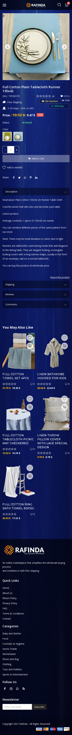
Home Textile (9, 648)
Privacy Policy (9, 603)
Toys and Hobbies (12, 669)
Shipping (36, 285)
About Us (7, 593)
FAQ (4, 608)
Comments (36, 305)
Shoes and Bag (10, 659)
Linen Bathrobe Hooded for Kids (51, 376)
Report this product (60, 277)
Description (36, 192)
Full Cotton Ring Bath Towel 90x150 (18, 506)
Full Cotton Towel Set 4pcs (15, 376)
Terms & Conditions (13, 613)
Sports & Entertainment (15, 674)
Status (5, 122)
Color (5, 129)
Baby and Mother (11, 633)
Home (5, 587)
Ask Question (50, 101)
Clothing (6, 664)
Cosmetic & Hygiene (13, 643)
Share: (5, 177)
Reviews (36, 295)
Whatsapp (58, 106)
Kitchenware (9, 654)
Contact (6, 618)
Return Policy (9, 598)
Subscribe (39, 706)
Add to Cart (36, 158)
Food (5, 638)
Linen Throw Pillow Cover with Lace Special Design (52, 441)
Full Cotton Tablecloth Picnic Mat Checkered (18, 439)
